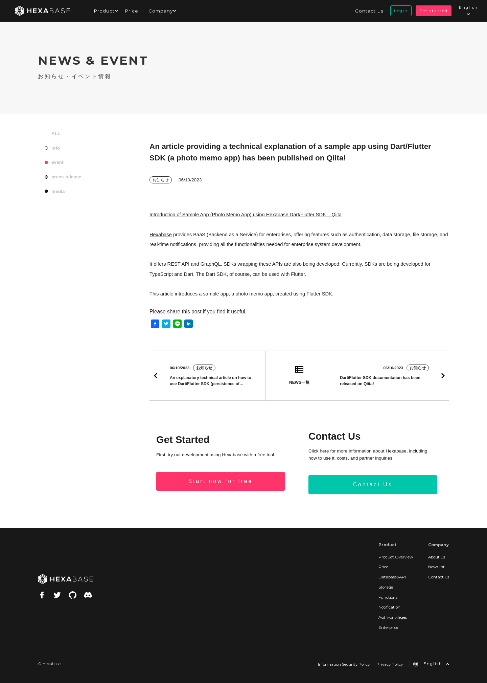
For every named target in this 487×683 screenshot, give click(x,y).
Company (160, 11)
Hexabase (160, 234)
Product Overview (395, 557)
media (58, 191)
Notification (389, 607)
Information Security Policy (344, 664)
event (57, 162)
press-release (66, 176)
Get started (433, 10)
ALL (56, 133)
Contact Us (372, 484)
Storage (385, 587)
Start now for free (220, 481)
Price (131, 11)
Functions (387, 597)
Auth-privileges (392, 617)
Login (401, 10)
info (55, 148)
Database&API (392, 577)
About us (436, 557)
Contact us (369, 11)
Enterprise (388, 627)
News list (436, 567)
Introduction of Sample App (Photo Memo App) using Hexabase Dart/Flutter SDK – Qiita (245, 214)
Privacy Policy (389, 664)
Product (104, 11)
